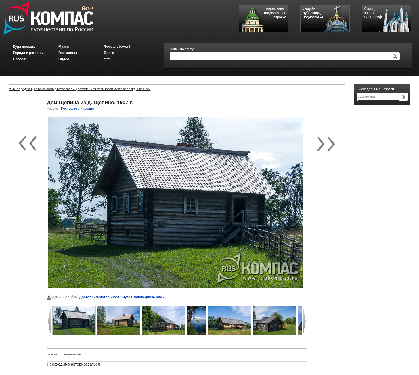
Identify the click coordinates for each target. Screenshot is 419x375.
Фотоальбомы (44, 89)
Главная (14, 89)
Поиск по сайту (182, 49)
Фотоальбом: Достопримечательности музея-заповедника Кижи (103, 89)
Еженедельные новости (375, 89)
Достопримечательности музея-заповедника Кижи (121, 297)
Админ (27, 89)
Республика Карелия (77, 109)
